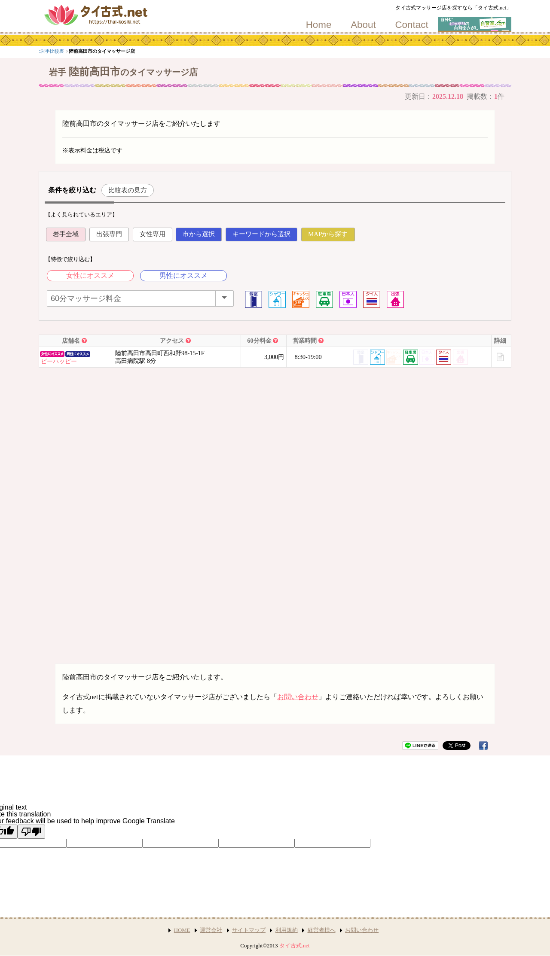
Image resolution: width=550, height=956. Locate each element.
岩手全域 (66, 234)
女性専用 (152, 234)
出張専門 (109, 234)
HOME (182, 930)
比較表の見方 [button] (127, 190)
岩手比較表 (115, 51)
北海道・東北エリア (77, 51)
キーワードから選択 (261, 234)
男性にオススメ (183, 275)
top (45, 51)
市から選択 (199, 234)
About (363, 25)
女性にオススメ (90, 275)
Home (319, 25)
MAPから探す (328, 234)
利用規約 (286, 930)
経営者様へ (322, 930)
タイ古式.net (294, 946)
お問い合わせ (297, 696)
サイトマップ (249, 930)
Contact (411, 25)
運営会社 (211, 930)
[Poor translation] (31, 832)
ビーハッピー (59, 361)
